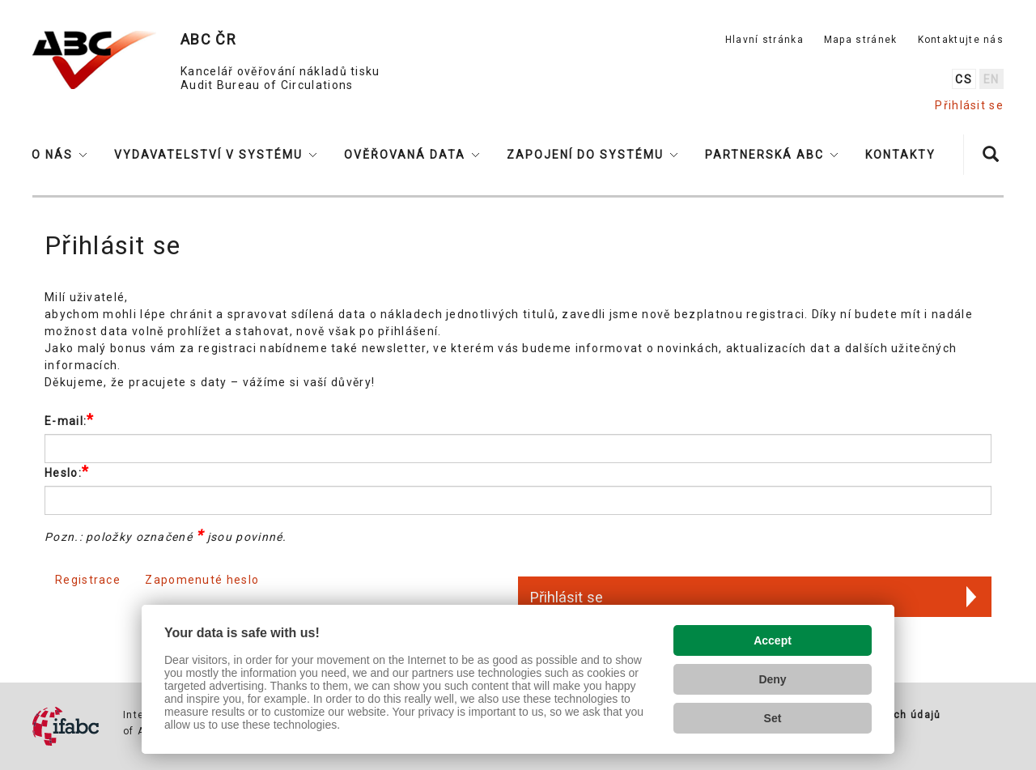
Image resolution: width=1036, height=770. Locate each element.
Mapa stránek (861, 39)
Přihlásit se (969, 105)
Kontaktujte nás (961, 39)
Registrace (88, 579)
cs (963, 79)
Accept (773, 640)
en (991, 79)
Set (773, 718)
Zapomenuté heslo (202, 579)
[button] (59, 154)
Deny (772, 679)
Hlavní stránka (764, 39)
